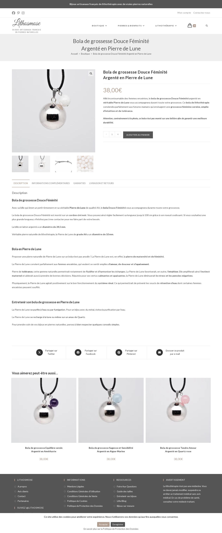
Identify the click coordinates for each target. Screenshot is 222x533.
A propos (22, 486)
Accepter (103, 524)
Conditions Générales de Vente (82, 496)
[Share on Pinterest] (127, 352)
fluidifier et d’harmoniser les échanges (105, 271)
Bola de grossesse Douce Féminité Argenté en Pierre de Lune (122, 53)
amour (113, 264)
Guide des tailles (125, 491)
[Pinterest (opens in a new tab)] (18, 13)
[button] (91, 73)
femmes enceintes (67, 264)
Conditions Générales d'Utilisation (83, 491)
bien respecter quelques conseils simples (98, 324)
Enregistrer (118, 524)
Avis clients (23, 491)
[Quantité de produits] (112, 134)
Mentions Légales (75, 486)
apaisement (142, 264)
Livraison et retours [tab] (101, 183)
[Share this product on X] (47, 352)
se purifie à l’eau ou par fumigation (47, 309)
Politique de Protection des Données (85, 506)
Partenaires (23, 501)
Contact (21, 496)
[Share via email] (170, 352)
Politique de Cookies (77, 501)
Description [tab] (21, 183)
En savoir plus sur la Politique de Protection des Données (111, 529)
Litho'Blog (121, 501)
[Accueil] (74, 53)
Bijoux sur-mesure (125, 506)
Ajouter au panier (138, 135)
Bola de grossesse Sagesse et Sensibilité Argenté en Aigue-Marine (111, 449)
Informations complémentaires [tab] (51, 183)
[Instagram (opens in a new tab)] (23, 13)
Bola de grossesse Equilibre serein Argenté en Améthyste (43, 449)
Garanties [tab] (79, 183)
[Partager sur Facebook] (86, 352)
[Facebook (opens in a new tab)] (14, 13)
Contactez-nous (201, 12)
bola (105, 207)
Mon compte (184, 12)
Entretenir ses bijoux (127, 496)
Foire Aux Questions (127, 486)
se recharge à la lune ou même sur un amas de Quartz (57, 317)
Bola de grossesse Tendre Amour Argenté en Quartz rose (178, 449)
